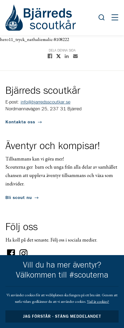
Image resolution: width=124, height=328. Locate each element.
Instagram (23, 253)
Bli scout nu (18, 197)
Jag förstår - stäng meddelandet (62, 316)
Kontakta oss (20, 122)
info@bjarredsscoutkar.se (45, 102)
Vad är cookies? (98, 301)
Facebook (11, 253)
